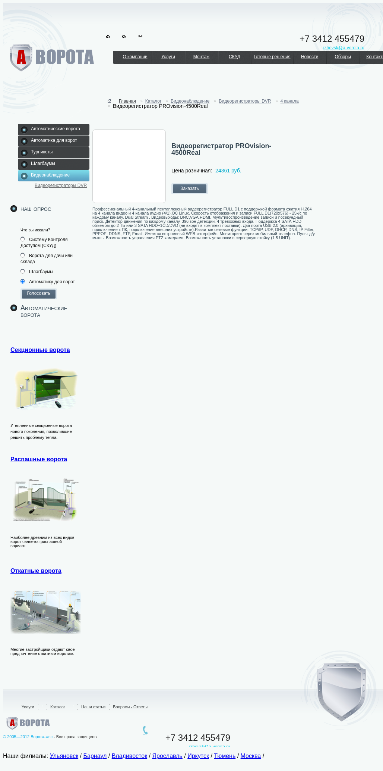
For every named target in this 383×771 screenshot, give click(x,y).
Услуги (168, 56)
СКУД (234, 56)
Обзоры (343, 56)
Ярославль (167, 756)
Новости (309, 56)
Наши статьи (93, 707)
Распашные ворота (38, 459)
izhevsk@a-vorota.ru (209, 746)
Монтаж (201, 56)
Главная (127, 101)
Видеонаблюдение (190, 101)
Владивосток (129, 756)
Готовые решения (272, 56)
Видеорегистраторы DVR (61, 185)
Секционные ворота (40, 350)
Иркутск (198, 756)
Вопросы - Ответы (130, 707)
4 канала (290, 101)
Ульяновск (64, 756)
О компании (135, 56)
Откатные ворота (35, 571)
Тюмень (224, 756)
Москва (251, 756)
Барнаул (95, 756)
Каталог (153, 101)
